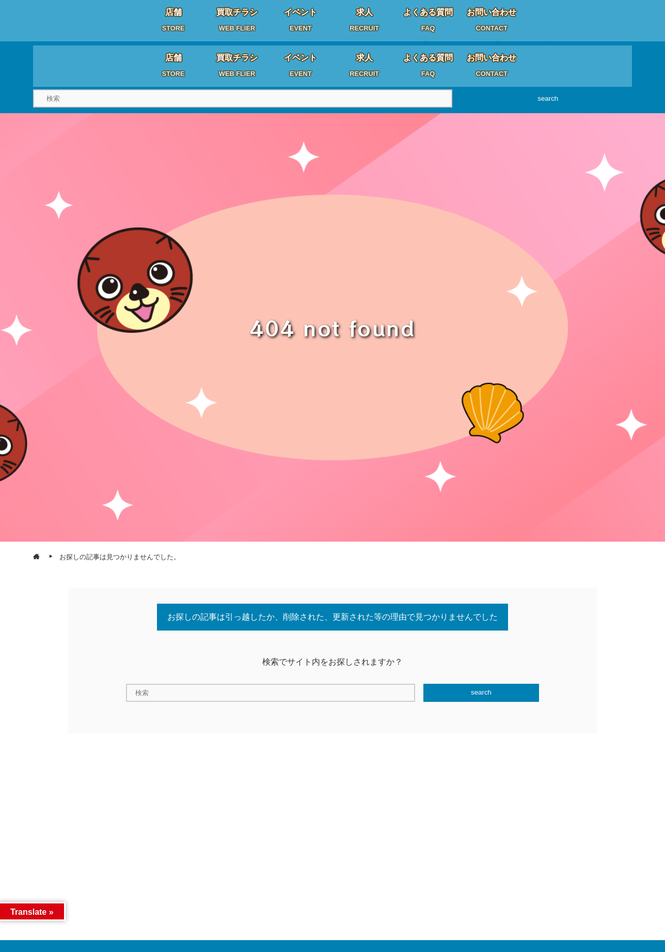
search (547, 98)
